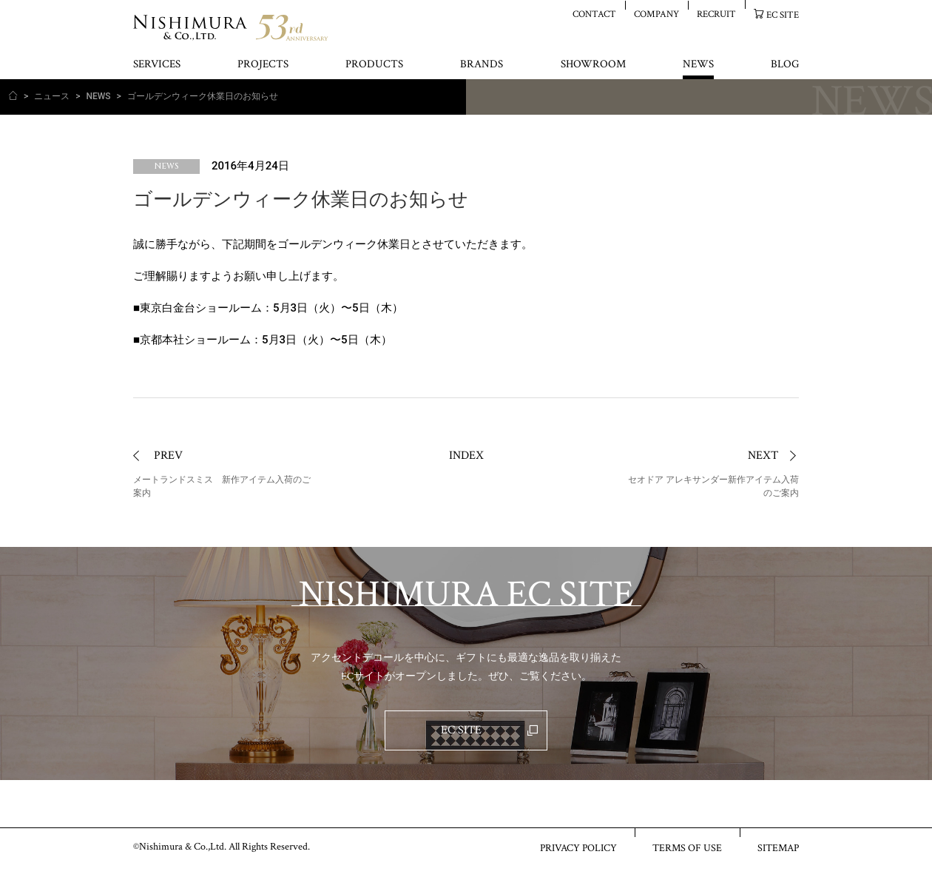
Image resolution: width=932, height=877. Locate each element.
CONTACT (594, 13)
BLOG (785, 64)
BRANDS (481, 64)
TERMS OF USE (687, 847)
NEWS (698, 64)
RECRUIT (716, 13)
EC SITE (782, 14)
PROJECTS (262, 64)
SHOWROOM (593, 64)
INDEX (466, 455)
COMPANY (656, 13)
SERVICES (156, 64)
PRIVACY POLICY (578, 847)
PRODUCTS (374, 64)
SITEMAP (778, 847)
